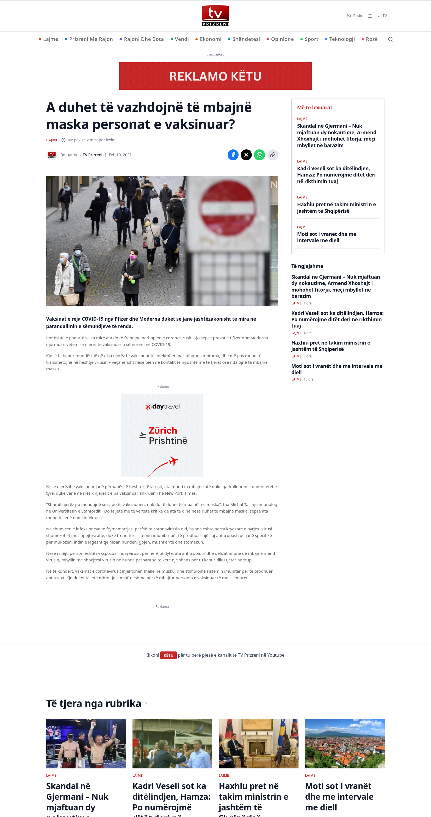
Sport (309, 39)
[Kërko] (391, 39)
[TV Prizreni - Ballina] (215, 15)
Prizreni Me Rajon (89, 39)
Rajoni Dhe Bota (142, 39)
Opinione (280, 39)
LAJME (52, 139)
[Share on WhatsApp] (259, 154)
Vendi (180, 39)
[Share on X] (246, 154)
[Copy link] (272, 154)
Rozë (370, 39)
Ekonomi (208, 39)
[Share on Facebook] (233, 154)
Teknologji (340, 39)
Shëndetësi (244, 39)
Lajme (48, 39)
